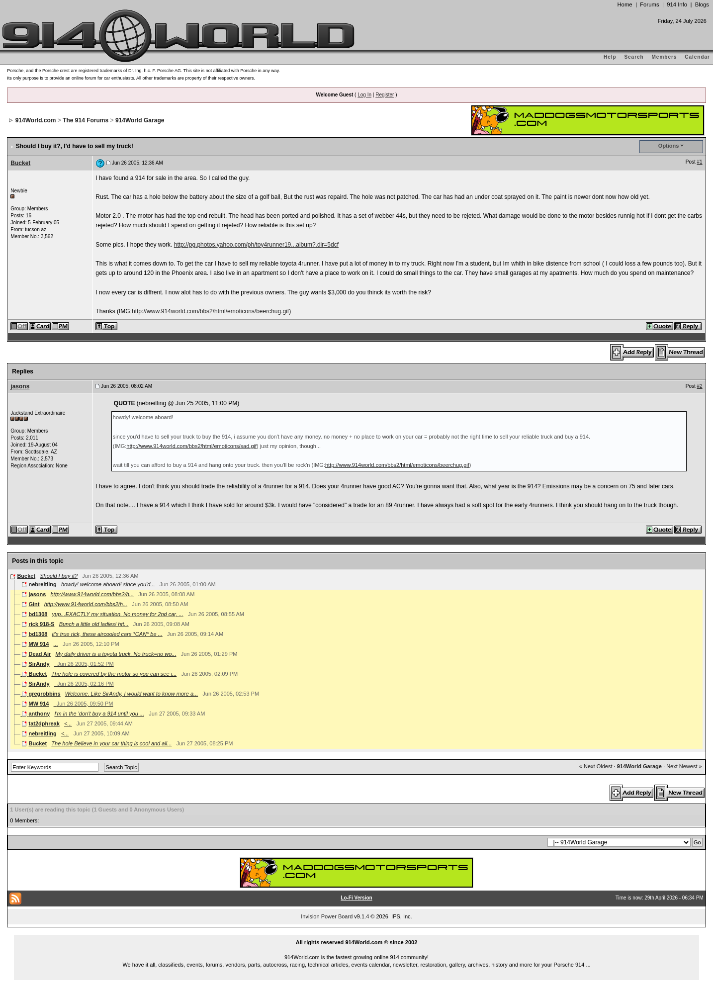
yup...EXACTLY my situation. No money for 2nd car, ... (117, 614)
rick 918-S (41, 624)
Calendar (697, 57)
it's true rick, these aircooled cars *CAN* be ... (107, 634)
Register (384, 94)
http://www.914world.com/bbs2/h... (92, 594)
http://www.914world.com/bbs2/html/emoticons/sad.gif (191, 446)
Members (664, 57)
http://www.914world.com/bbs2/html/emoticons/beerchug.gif (210, 311)
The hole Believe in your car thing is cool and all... (111, 743)
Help (610, 57)
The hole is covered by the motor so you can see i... (114, 674)
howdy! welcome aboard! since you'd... (108, 584)
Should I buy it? (59, 576)
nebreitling (42, 584)
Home (624, 4)
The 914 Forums (85, 120)
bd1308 (37, 614)
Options (668, 146)
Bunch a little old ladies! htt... (94, 624)
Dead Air (39, 654)
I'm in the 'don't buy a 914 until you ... (99, 714)
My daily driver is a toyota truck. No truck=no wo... (115, 654)
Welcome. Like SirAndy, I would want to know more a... (131, 694)
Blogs (702, 4)
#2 (700, 386)
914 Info (677, 4)
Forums (649, 4)
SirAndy (38, 664)
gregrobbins (44, 694)
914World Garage (139, 120)
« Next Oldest (596, 766)
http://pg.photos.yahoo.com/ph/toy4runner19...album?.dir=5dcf (256, 244)
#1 (700, 162)
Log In (364, 94)
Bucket (20, 163)
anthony (39, 714)
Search (633, 57)
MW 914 (38, 644)
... (56, 644)
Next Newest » (684, 766)
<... (68, 723)
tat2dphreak (43, 723)
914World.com (35, 120)
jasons (19, 386)
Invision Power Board (327, 916)
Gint (33, 604)
